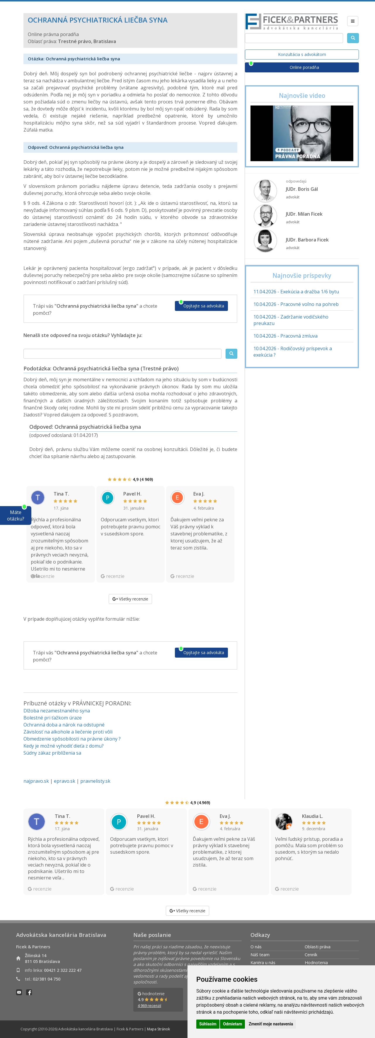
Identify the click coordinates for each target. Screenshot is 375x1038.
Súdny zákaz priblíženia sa (52, 753)
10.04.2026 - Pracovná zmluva (285, 336)
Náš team (260, 954)
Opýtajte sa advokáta (203, 306)
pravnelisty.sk (95, 781)
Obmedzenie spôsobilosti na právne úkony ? (72, 739)
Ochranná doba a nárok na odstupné (64, 725)
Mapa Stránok (158, 1029)
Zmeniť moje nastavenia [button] (271, 1024)
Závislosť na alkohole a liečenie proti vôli (67, 732)
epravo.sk (64, 781)
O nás (256, 946)
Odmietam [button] (232, 1024)
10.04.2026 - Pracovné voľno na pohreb (296, 304)
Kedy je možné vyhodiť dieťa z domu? (63, 746)
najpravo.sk (36, 781)
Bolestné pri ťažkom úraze (52, 717)
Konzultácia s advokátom (302, 54)
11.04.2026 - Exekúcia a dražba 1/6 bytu (296, 291)
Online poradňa (304, 67)
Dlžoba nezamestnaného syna (56, 710)
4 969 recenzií (149, 1005)
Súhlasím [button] (208, 1024)
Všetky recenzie (130, 599)
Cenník (311, 954)
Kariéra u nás (262, 962)
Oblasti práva (317, 946)
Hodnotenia (316, 962)
